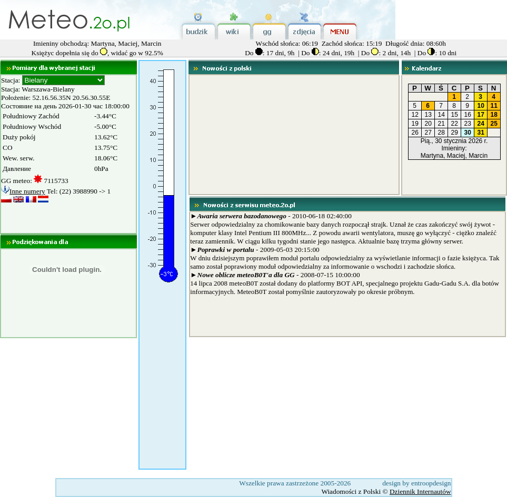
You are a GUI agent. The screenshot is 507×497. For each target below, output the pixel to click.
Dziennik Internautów (420, 491)
